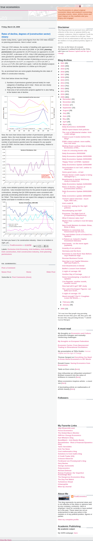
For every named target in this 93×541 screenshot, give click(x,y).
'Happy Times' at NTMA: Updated (75, 162)
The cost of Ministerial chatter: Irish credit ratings (76, 133)
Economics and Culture (80, 333)
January (66, 305)
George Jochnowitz (66, 466)
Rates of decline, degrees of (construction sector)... (73, 188)
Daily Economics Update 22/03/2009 (76, 165)
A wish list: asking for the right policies (74, 207)
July (65, 113)
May (65, 119)
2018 (63, 72)
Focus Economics (65, 431)
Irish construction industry (28, 252)
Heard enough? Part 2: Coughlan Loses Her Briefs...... (75, 297)
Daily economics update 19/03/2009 (76, 196)
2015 (63, 80)
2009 (63, 97)
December (67, 99)
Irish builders (34, 249)
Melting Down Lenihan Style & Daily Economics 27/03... (76, 147)
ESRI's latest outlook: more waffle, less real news (76, 142)
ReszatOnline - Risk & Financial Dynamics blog (75, 443)
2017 (63, 74)
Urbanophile (63, 484)
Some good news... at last (72, 172)
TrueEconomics (80, 496)
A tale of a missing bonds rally (74, 151)
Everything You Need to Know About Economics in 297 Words (75, 358)
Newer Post (6, 272)
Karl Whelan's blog (65, 438)
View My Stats (5, 540)
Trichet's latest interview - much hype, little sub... (75, 199)
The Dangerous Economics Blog (71, 477)
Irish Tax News (64, 449)
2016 (63, 77)
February (67, 302)
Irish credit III (67, 203)
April (65, 122)
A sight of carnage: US (71, 293)
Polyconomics (64, 468)
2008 (63, 309)
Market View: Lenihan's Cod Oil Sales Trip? (77, 222)
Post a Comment (8, 268)
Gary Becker (63, 463)
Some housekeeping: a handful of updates (76, 278)
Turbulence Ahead (65, 482)
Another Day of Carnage (72, 274)
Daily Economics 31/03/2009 (73, 127)
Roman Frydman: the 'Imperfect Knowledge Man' (71, 474)
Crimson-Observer (65, 459)
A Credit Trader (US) (66, 456)
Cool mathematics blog (67, 451)
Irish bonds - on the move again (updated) (75, 244)
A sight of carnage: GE (71, 271)
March (65, 125)
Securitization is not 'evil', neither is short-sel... (76, 168)
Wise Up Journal (64, 487)
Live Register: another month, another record (74, 282)
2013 (63, 86)
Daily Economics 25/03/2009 (73, 153)
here (77, 369)
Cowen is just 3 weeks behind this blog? (76, 138)
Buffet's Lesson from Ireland (74, 269)
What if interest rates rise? (73, 218)
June (65, 116)
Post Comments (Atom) (21, 277)
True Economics (10, 7)
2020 (63, 66)
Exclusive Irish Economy (18, 249)
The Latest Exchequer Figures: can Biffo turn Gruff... (76, 290)
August (66, 110)
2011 (63, 91)
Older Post (51, 272)
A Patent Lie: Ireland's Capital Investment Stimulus (74, 240)
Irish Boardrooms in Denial (73, 266)
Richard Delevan (64, 471)
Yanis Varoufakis (65, 447)
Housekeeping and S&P (72, 211)
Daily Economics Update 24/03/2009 (76, 156)
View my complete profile (68, 520)
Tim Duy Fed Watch (66, 479)
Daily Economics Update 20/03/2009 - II (77, 192)
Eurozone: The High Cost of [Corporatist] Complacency (74, 214)
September (67, 108)
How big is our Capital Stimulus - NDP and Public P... (75, 262)
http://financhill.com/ (66, 428)
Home (28, 272)
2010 (63, 94)
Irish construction (9, 252)
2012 (63, 89)
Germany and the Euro (71, 251)
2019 (63, 69)
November (67, 102)
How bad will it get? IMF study (74, 286)
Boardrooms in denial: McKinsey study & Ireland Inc (75, 180)
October (66, 105)
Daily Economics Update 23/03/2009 (76, 159)
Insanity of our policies (71, 248)
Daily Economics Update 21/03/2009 (76, 184)
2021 (63, 63)
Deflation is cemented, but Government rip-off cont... (73, 231)
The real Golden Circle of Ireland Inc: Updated (77, 235)
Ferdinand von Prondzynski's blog (72, 461)
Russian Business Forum (72, 258)
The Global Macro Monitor (68, 433)
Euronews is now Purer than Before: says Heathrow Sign (77, 254)
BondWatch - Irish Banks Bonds (71, 440)
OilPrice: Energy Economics (69, 435)
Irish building (46, 249)
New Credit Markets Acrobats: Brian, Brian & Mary (77, 226)
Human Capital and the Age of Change (74, 352)
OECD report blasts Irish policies (75, 130)
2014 (63, 83)
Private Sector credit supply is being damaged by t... (77, 176)
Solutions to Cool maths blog (70, 454)
